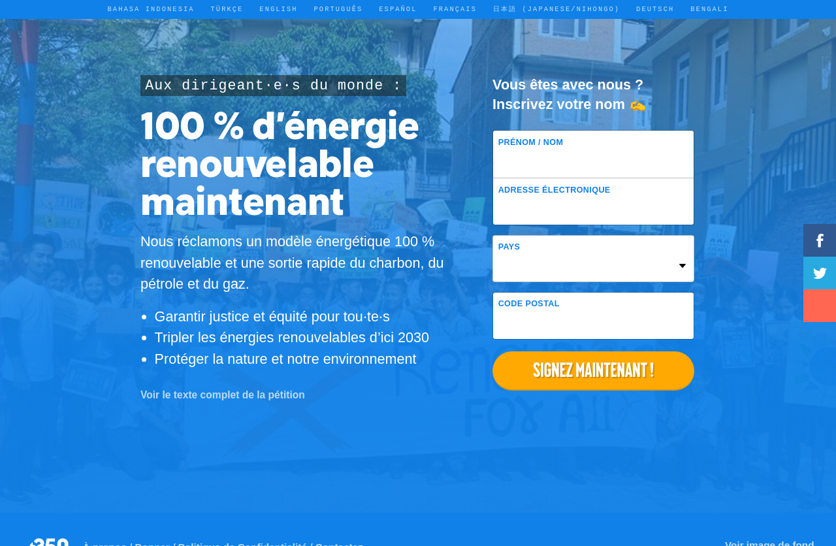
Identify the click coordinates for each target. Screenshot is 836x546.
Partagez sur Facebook (819, 240)
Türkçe (227, 9)
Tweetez (819, 273)
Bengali (709, 9)
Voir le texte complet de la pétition (222, 394)
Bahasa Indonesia (151, 9)
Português (338, 9)
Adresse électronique (554, 190)
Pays (509, 246)
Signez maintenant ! (593, 370)
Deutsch (655, 9)
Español (398, 9)
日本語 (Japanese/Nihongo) (556, 9)
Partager (819, 305)
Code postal (529, 303)
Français (455, 9)
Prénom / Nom (531, 142)
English (278, 9)
